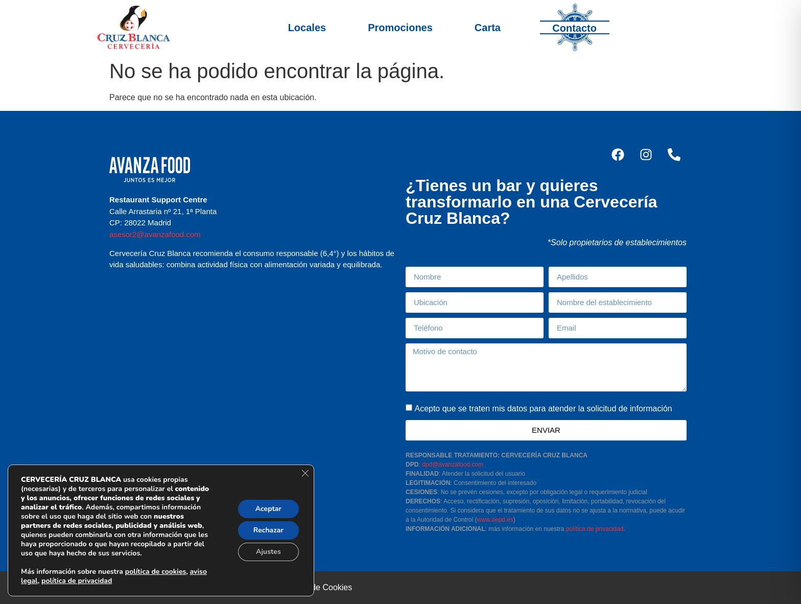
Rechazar (268, 530)
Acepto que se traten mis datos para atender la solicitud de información (543, 408)
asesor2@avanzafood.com (155, 234)
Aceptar (268, 509)
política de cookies (155, 571)
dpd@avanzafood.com (452, 464)
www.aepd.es (495, 519)
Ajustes (268, 551)
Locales (307, 27)
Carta (488, 27)
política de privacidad (595, 528)
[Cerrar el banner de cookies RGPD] (305, 473)
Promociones (400, 27)
